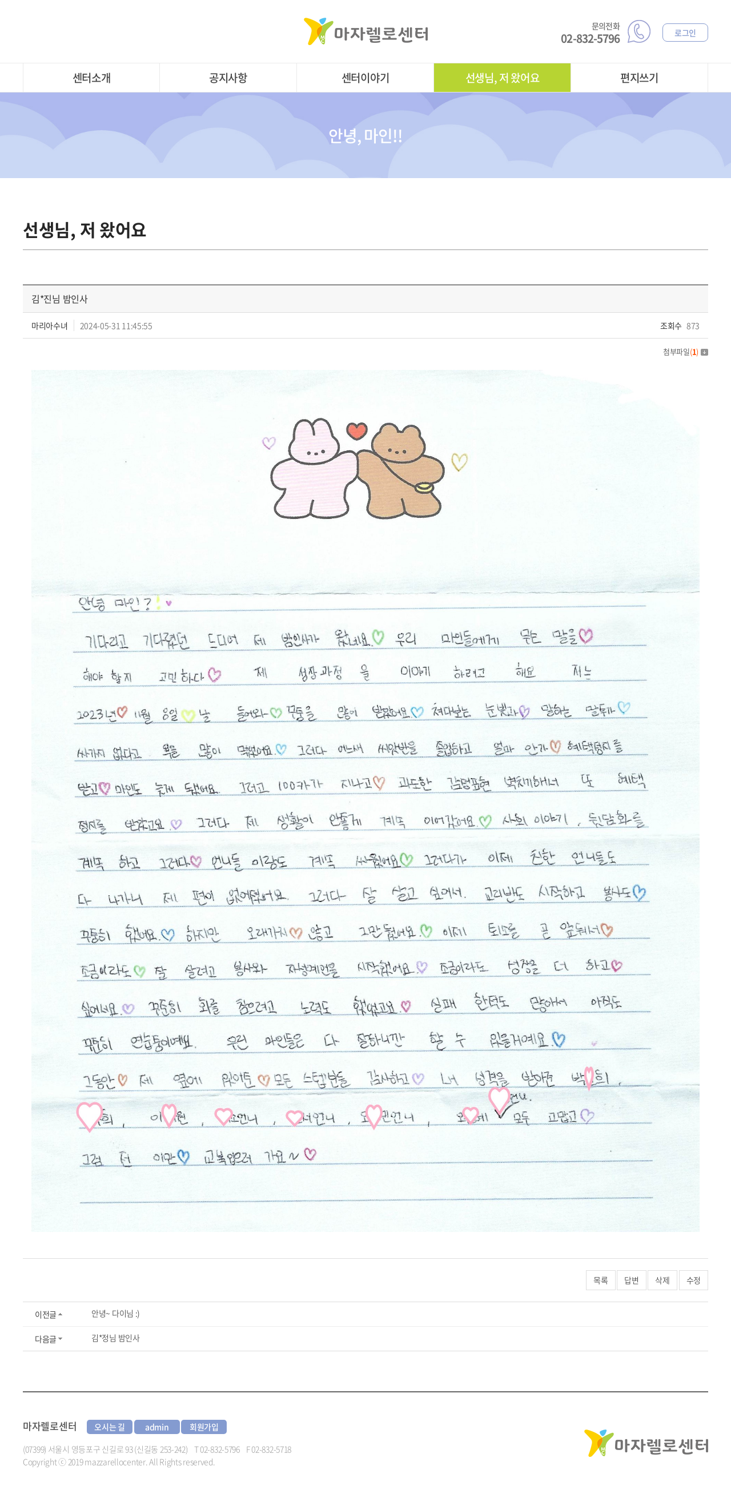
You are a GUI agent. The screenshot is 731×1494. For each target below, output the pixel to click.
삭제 (662, 1280)
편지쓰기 (639, 78)
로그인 (685, 32)
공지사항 (228, 78)
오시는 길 (109, 1426)
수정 (693, 1280)
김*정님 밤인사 (115, 1337)
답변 (631, 1280)
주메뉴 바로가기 (0, 0)
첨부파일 (685, 351)
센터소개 (92, 78)
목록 (600, 1280)
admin (157, 1426)
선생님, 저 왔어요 (502, 78)
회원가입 (204, 1426)
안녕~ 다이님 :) (115, 1313)
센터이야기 (365, 78)
